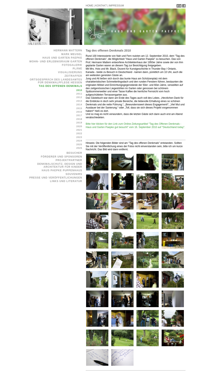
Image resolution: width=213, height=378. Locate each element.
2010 (79, 90)
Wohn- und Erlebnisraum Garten (55, 61)
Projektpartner (69, 160)
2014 (79, 104)
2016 (79, 112)
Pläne (77, 68)
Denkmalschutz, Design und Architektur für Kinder (59, 165)
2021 (79, 130)
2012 (79, 97)
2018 (79, 119)
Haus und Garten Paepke (62, 57)
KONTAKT (101, 5)
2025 (79, 144)
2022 (79, 133)
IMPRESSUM (116, 5)
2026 (79, 148)
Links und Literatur (66, 181)
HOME (89, 5)
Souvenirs (74, 174)
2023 (79, 137)
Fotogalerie (72, 65)
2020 (79, 126)
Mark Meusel (71, 54)
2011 (79, 93)
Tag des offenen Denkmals (60, 86)
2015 (79, 108)
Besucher (74, 152)
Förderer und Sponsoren (61, 156)
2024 (79, 140)
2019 (79, 122)
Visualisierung (70, 72)
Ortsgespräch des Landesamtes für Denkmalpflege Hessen (56, 81)
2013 (79, 101)
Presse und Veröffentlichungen (55, 177)
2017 (79, 115)
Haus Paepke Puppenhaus (62, 170)
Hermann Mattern (68, 50)
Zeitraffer (73, 75)
